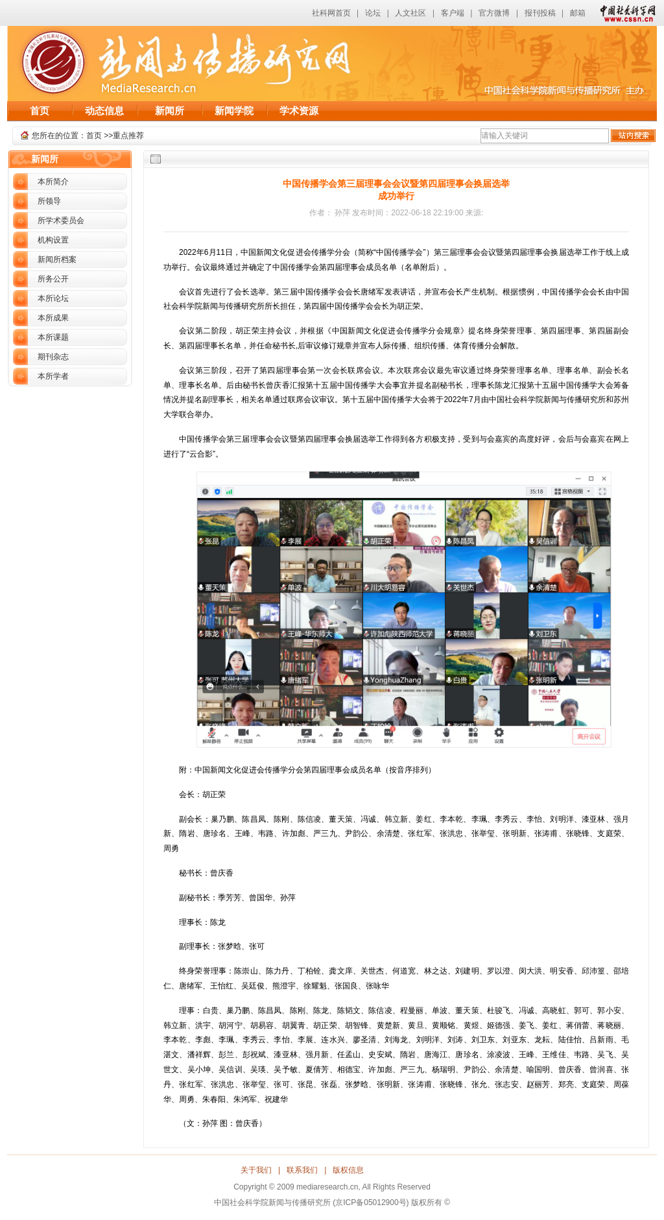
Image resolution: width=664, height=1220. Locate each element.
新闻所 (169, 110)
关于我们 (256, 1170)
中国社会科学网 (625, 13)
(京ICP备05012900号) (371, 1202)
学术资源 (298, 110)
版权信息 (348, 1170)
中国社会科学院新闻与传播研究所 (180, 60)
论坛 (373, 13)
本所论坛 (53, 298)
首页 (39, 110)
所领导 (49, 201)
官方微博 (494, 13)
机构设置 (53, 240)
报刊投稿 (540, 13)
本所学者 (53, 376)
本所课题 (53, 337)
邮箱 (578, 13)
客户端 (452, 13)
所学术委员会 (61, 220)
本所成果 (53, 317)
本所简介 (53, 181)
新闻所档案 (57, 259)
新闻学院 (234, 110)
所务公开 (53, 278)
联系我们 (302, 1170)
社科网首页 (331, 13)
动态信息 (104, 110)
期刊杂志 (53, 356)
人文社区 (410, 13)
